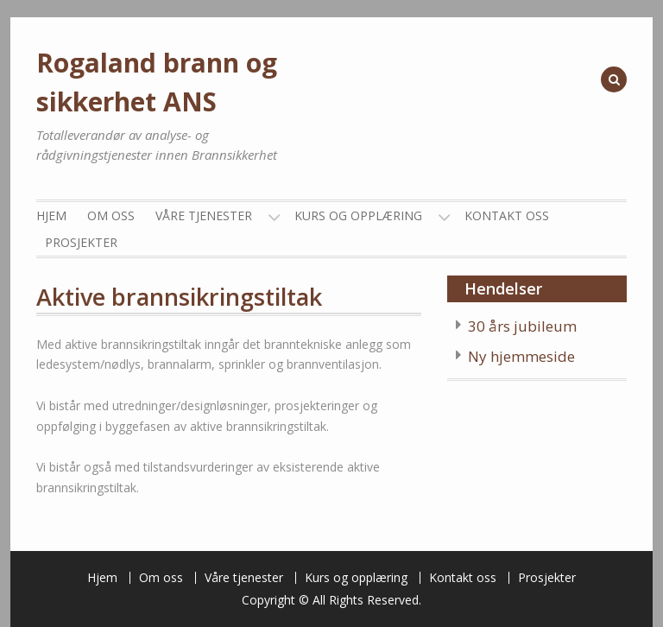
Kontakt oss (506, 215)
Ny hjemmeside (521, 356)
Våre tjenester (203, 215)
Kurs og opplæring (358, 215)
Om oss (111, 215)
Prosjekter (81, 242)
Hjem (51, 215)
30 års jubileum (522, 326)
